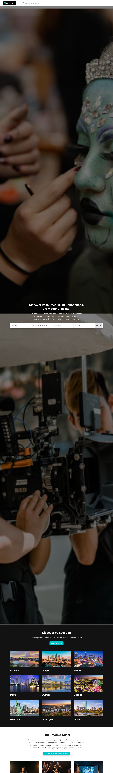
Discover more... (56, 643)
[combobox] (36, 3)
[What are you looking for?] (42, 325)
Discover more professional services (56, 753)
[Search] (23, 3)
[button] (84, 325)
